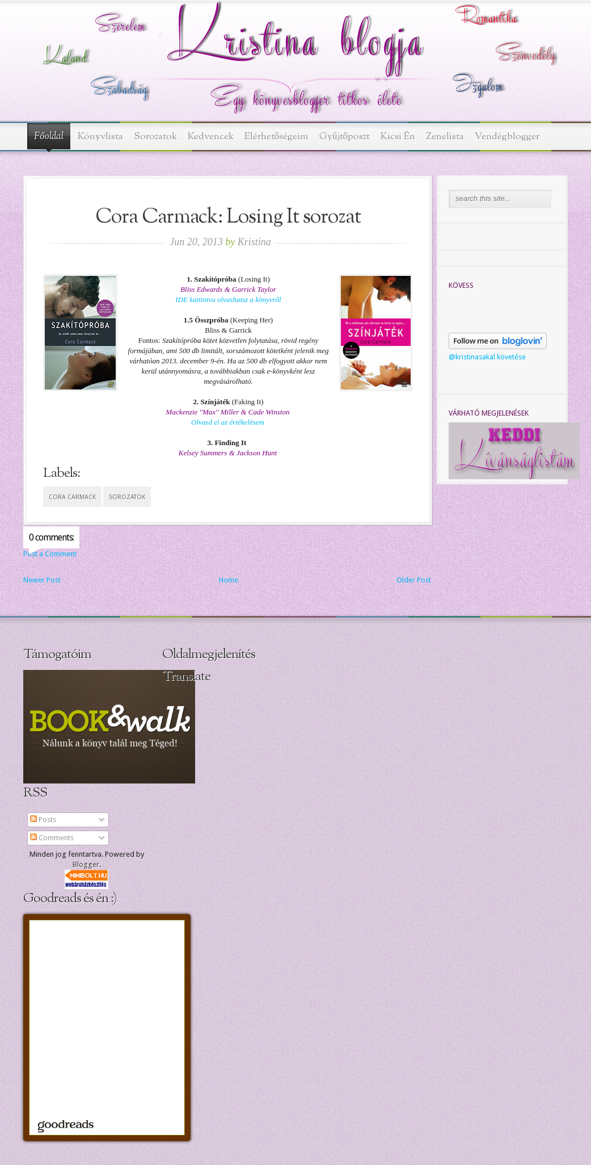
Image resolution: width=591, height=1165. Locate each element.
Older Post (413, 580)
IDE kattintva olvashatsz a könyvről (228, 299)
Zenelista (445, 136)
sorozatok (127, 497)
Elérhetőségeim (276, 136)
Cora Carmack (72, 497)
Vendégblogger (507, 136)
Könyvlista (100, 136)
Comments (52, 837)
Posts (43, 819)
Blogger (86, 864)
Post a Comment (50, 554)
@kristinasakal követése (487, 357)
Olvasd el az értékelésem (227, 422)
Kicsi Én (398, 136)
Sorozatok (155, 136)
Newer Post (42, 580)
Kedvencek (211, 136)
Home (228, 580)
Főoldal (49, 137)
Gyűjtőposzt (344, 136)
